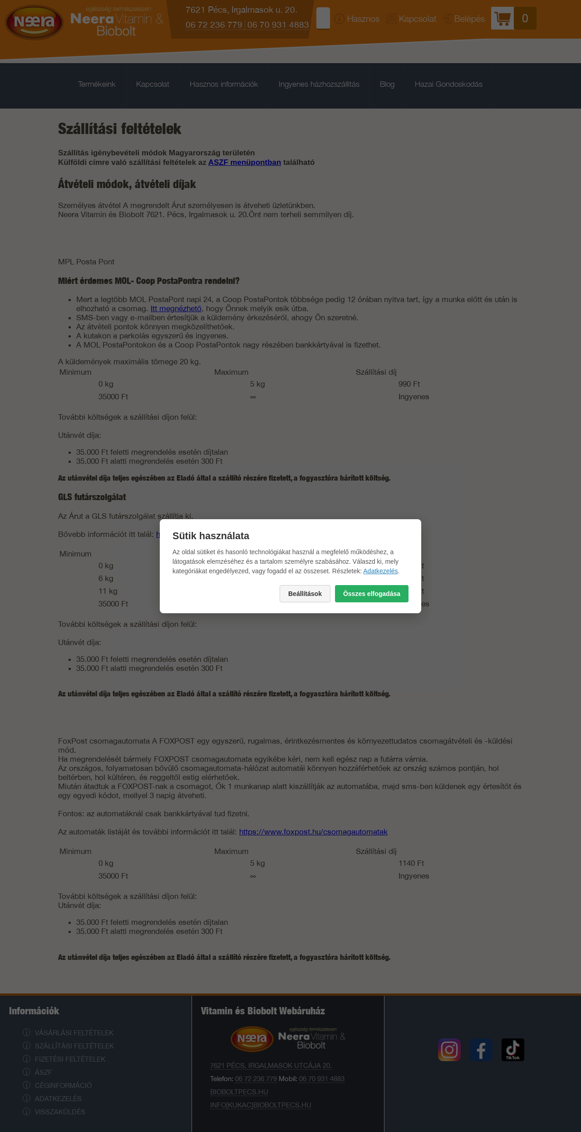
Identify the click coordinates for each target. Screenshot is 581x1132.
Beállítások (305, 593)
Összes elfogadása (371, 593)
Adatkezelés (380, 571)
